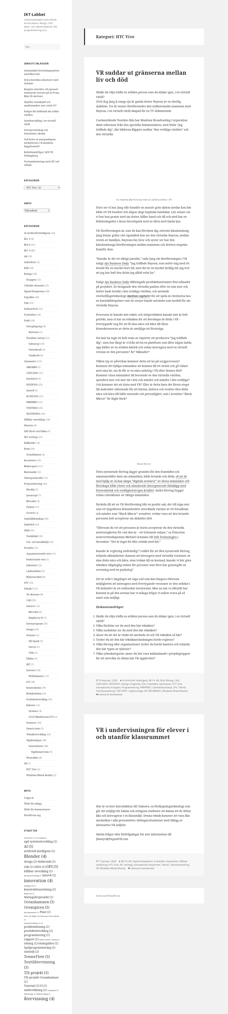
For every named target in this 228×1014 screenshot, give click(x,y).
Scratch (30, 512)
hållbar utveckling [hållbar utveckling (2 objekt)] (38, 871)
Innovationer (36, 746)
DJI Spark (34, 641)
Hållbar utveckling (34, 419)
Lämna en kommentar (111, 694)
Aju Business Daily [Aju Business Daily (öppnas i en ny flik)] (116, 263)
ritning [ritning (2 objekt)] (31, 943)
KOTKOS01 (32, 396)
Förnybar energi (35, 338)
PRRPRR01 (32, 402)
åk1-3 (27, 238)
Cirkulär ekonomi (34, 285)
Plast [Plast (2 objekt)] (45, 912)
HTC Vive (31, 769)
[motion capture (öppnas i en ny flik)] (139, 296)
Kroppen (31, 279)
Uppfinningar (34, 740)
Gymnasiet (30, 361)
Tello (31, 652)
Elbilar (30, 658)
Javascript (32, 495)
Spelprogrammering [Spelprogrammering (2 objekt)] (39, 947)
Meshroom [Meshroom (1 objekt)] (29, 894)
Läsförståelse (33, 571)
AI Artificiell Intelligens (37, 233)
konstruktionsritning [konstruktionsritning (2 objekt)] (40, 889)
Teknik (28, 588)
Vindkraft (34, 355)
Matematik (30, 472)
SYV (26, 582)
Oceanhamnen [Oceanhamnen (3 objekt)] (39, 901)
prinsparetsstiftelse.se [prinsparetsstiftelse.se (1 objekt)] (33, 923)
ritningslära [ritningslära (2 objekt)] (48, 943)
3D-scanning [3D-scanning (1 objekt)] (41, 838)
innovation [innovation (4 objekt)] (38, 880)
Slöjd (27, 530)
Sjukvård (29, 524)
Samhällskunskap (34, 518)
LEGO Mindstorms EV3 (41, 716)
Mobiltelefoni (33, 693)
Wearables (32, 757)
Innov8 (30, 390)
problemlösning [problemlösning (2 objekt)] (36, 927)
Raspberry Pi (36, 617)
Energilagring (34, 326)
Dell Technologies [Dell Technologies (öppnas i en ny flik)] (166, 537)
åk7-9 (27, 250)
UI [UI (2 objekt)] (43, 986)
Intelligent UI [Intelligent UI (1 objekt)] (30, 886)
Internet (31, 670)
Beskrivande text (35, 559)
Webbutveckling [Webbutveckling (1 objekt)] (43, 994)
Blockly (30, 489)
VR (25, 763)
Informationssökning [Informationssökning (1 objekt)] (33, 876)
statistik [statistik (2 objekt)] (31, 952)
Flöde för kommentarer (37, 809)
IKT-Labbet (34, 14)
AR (25, 256)
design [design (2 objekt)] (30, 861)
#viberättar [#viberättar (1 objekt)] (29, 838)
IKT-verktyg (31, 437)
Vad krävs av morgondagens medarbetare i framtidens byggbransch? (40, 143)
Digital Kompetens (34, 291)
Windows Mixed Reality (39, 775)
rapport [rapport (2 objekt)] (31, 939)
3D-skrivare (33, 594)
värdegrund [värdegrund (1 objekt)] (53, 990)
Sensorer (31, 722)
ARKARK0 (31, 367)
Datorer (30, 606)
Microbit (31, 501)
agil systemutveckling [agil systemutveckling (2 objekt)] (40, 841)
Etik (26, 303)
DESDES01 (32, 384)
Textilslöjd (32, 536)
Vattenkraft (35, 349)
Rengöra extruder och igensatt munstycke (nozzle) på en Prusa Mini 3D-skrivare (41, 93)
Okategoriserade (33, 477)
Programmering (33, 483)
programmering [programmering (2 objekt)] (37, 935)
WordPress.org (32, 815)
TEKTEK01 (32, 408)
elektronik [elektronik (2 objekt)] (47, 861)
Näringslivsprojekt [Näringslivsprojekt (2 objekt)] (38, 897)
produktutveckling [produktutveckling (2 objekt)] (38, 931)
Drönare (31, 635)
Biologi (28, 273)
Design (30, 629)
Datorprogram (34, 623)
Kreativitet (30, 460)
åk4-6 (27, 244)
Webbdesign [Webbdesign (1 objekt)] (30, 994)
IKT (28, 664)
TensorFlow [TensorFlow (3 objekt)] (37, 956)
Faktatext (31, 565)
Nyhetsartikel (34, 577)
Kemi (27, 448)
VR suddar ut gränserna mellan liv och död (141, 76)
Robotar (30, 705)
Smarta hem (33, 728)
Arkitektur (30, 262)
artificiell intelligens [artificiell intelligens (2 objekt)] (39, 851)
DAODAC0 (31, 378)
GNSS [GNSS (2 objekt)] (40, 867)
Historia (28, 425)
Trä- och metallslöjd (37, 542)
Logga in (29, 797)
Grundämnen (33, 454)
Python (30, 507)
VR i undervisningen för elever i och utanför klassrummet (142, 733)
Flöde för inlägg (33, 803)
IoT (28, 681)
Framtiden (30, 314)
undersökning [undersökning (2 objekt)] (35, 990)
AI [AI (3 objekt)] (28, 846)
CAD (28, 600)
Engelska (29, 297)
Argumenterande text (38, 553)
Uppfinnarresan (40, 751)
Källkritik (29, 442)
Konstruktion (33, 687)
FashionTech (31, 308)
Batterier (34, 332)
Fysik (27, 320)
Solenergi (34, 343)
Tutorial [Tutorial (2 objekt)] (31, 986)
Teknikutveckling (36, 734)
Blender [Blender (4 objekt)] (35, 856)
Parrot (32, 647)
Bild (26, 268)
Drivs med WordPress (108, 895)
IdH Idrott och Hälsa (35, 431)
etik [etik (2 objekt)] (28, 867)
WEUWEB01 (33, 413)
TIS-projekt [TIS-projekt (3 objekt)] (36, 972)
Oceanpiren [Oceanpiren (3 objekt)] (36, 907)
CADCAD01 (32, 373)
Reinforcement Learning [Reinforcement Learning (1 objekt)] (49, 940)
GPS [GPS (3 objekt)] (52, 866)
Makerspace (31, 466)
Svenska (28, 547)
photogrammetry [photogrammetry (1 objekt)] (31, 912)
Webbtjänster (36, 676)
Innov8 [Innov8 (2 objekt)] (49, 875)
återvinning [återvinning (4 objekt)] (39, 998)
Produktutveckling (36, 699)
